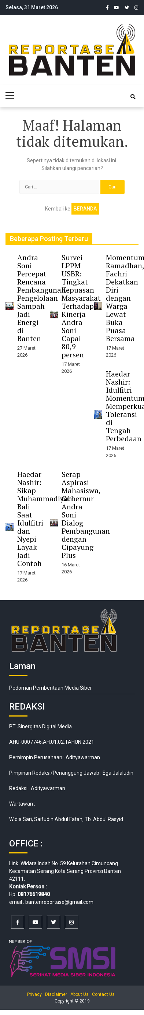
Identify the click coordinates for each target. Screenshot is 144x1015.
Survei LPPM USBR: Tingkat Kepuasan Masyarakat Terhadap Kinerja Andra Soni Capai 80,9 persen (81, 306)
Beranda (85, 209)
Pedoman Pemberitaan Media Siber (50, 688)
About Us (79, 994)
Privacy (34, 994)
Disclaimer (56, 994)
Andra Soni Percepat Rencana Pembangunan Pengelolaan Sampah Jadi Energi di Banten (41, 297)
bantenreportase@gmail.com (59, 902)
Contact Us (103, 994)
